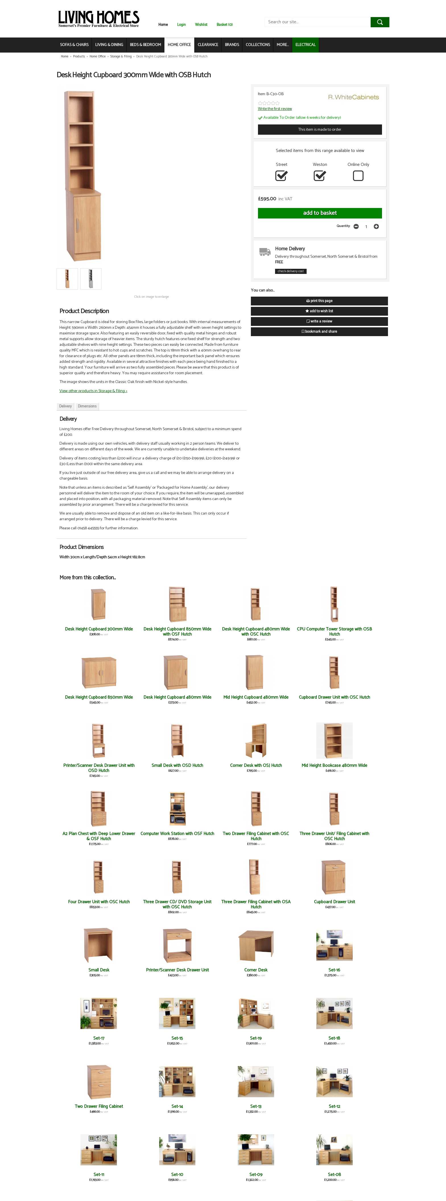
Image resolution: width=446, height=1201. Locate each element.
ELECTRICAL (306, 45)
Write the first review (275, 108)
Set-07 (86, 1038)
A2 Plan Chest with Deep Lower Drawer (195, 1109)
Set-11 (196, 970)
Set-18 (250, 902)
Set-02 (86, 1106)
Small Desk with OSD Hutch (250, 697)
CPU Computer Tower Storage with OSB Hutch (250, 632)
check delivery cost (291, 271)
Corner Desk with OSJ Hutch (305, 700)
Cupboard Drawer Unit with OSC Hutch (141, 700)
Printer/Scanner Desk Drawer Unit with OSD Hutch (195, 702)
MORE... (283, 45)
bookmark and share (319, 332)
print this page (319, 301)
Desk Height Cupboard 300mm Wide (87, 632)
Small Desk (195, 833)
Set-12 (141, 970)
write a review (319, 321)
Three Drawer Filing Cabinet (304, 1106)
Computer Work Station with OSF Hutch (141, 768)
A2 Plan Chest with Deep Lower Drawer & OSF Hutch (86, 768)
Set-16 (359, 833)
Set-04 (250, 1038)
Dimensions (87, 406)
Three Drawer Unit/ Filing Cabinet (87, 1177)
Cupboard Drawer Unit (141, 833)
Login (181, 25)
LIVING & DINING (109, 45)
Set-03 (304, 1038)
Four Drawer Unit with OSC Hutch (305, 768)
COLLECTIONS (258, 45)
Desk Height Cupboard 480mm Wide (359, 632)
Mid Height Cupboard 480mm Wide (86, 700)
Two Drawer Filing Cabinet (305, 902)
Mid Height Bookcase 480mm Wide (359, 700)
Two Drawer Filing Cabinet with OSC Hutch (196, 768)
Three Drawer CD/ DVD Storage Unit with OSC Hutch (359, 770)
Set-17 (86, 902)
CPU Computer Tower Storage (359, 1109)
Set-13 (86, 970)
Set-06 (141, 1038)
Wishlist (201, 25)
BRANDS (232, 45)
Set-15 (141, 902)
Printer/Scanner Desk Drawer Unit (250, 836)
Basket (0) (225, 25)
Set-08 (359, 970)
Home (163, 25)
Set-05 (195, 1038)
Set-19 (196, 902)
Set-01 (359, 1038)
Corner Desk (304, 833)
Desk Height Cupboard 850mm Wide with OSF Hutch (141, 634)
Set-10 (250, 970)
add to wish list (319, 311)
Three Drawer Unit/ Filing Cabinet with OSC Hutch (250, 768)
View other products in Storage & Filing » (93, 391)
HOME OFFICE (179, 45)
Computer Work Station (141, 1174)
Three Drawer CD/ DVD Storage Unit (250, 1109)
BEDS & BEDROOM (145, 45)
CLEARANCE (208, 45)
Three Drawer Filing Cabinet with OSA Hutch (86, 836)
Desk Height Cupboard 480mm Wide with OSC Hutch (196, 634)
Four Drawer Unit (141, 1106)
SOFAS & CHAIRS (74, 45)
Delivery (65, 406)
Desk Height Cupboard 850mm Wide (304, 632)
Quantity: (343, 226)
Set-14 (359, 902)
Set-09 (304, 970)
